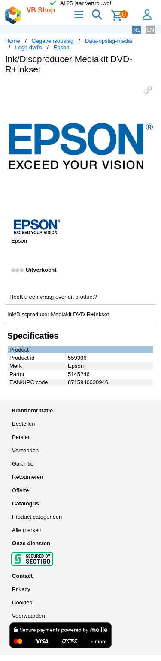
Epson (62, 47)
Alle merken (27, 530)
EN (150, 30)
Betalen (21, 437)
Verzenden (25, 450)
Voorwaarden (28, 616)
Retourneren (27, 477)
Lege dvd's (28, 47)
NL (136, 30)
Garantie (22, 463)
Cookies (22, 602)
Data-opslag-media (108, 41)
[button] (148, 90)
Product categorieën (37, 517)
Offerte (20, 490)
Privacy (21, 589)
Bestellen (23, 424)
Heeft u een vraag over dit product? (53, 297)
